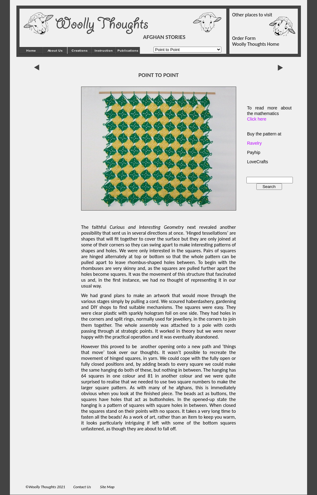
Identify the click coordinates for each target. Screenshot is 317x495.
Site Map (107, 486)
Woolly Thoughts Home (255, 44)
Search (269, 186)
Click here (256, 119)
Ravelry (254, 143)
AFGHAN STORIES (164, 37)
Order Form (243, 38)
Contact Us (82, 486)
